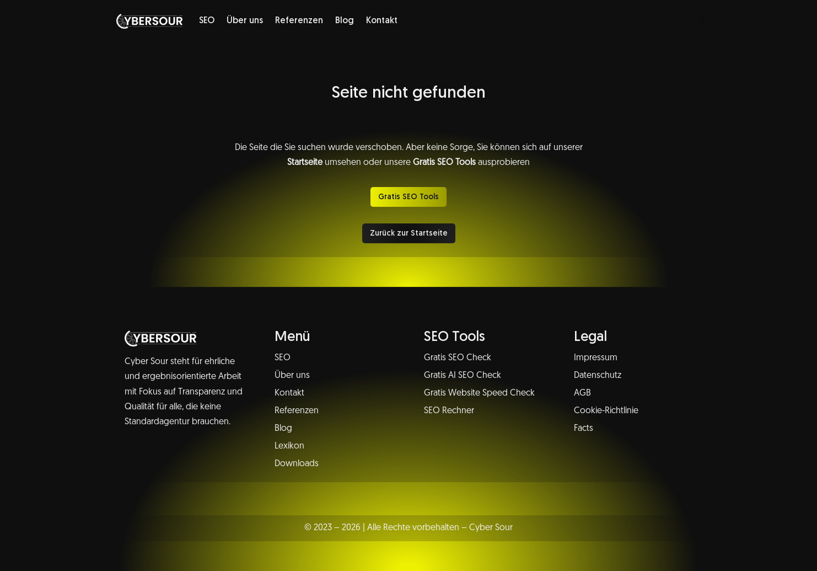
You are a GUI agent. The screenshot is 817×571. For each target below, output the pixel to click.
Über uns (245, 21)
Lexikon (289, 446)
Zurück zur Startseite (409, 234)
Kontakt (381, 21)
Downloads (297, 464)
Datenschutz (597, 375)
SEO (206, 21)
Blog (344, 21)
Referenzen (299, 21)
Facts (583, 428)
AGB (582, 393)
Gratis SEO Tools (408, 197)
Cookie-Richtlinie (606, 411)
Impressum (595, 358)
